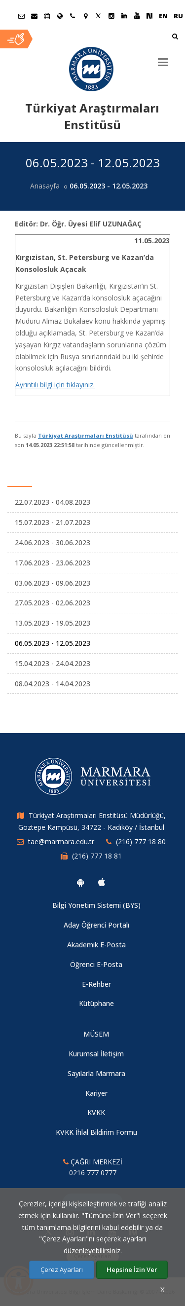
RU (178, 15)
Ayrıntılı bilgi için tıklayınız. (55, 384)
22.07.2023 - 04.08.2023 (52, 502)
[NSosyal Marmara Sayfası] (149, 15)
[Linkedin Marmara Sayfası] (124, 15)
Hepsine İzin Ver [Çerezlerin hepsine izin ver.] (132, 1269)
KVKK (96, 1112)
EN (163, 15)
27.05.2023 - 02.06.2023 (52, 602)
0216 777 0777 (92, 1172)
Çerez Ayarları (61, 1269)
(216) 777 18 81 (97, 855)
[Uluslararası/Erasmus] (60, 15)
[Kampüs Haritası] (85, 15)
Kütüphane (96, 1003)
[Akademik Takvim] (47, 15)
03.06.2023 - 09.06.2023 (52, 583)
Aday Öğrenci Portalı (96, 925)
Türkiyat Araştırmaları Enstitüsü (85, 435)
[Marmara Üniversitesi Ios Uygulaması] (102, 882)
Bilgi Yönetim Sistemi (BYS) (96, 905)
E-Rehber (96, 984)
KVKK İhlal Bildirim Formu (96, 1132)
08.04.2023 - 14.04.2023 (52, 683)
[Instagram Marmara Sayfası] (111, 15)
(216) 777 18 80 (141, 841)
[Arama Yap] (175, 37)
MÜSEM (96, 1034)
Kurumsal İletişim (96, 1053)
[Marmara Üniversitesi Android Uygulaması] (80, 882)
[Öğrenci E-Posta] (21, 15)
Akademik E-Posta (96, 944)
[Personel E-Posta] (34, 15)
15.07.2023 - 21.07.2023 (52, 522)
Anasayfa (45, 185)
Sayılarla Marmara (96, 1073)
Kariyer (96, 1093)
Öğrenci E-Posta (96, 964)
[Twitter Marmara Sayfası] (98, 15)
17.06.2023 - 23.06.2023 (52, 562)
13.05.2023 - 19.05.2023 (52, 623)
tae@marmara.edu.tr (61, 841)
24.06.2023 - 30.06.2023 (52, 542)
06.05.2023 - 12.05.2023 (52, 643)
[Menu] (163, 58)
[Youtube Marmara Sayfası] (137, 15)
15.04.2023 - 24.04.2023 (52, 663)
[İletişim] (72, 15)
